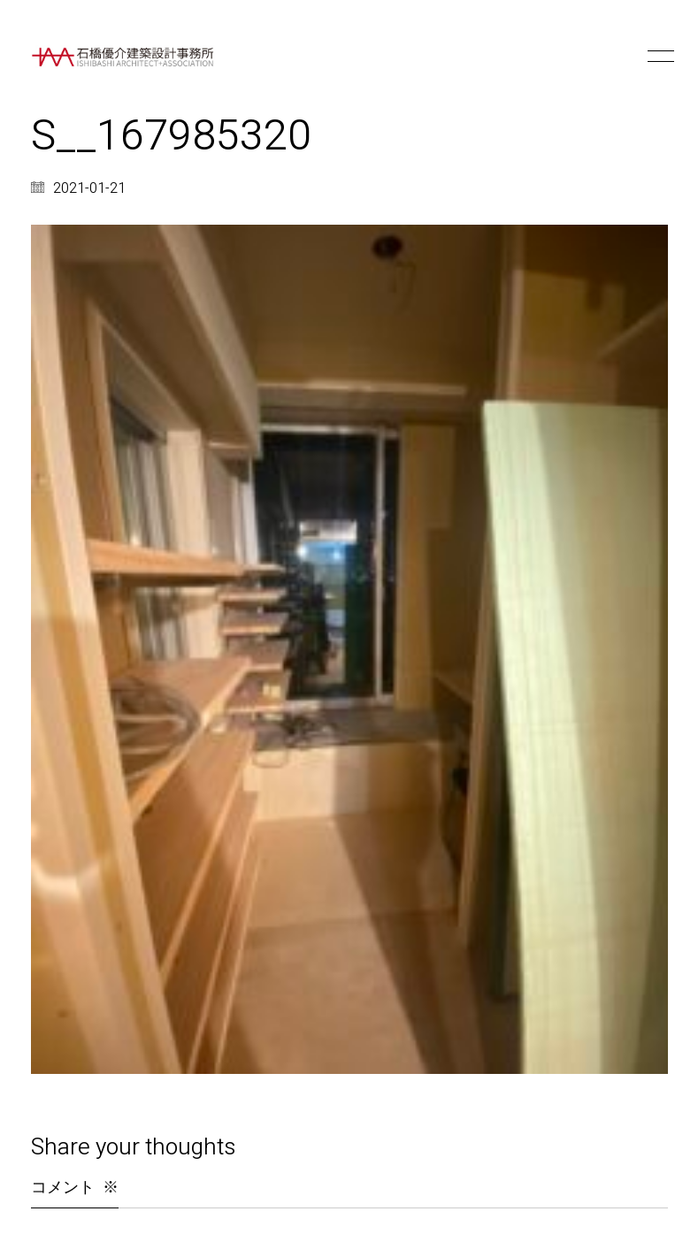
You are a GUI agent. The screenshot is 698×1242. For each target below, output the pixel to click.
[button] (658, 56)
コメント (75, 1188)
